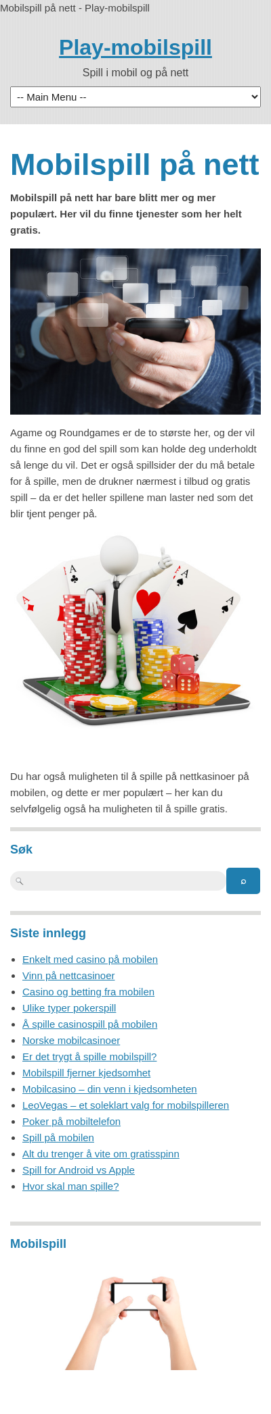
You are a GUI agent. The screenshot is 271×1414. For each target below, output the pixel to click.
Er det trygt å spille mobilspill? (89, 1056)
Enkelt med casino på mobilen (90, 959)
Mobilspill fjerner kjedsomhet (86, 1072)
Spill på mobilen (58, 1137)
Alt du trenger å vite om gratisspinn (101, 1153)
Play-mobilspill (135, 47)
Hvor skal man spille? (70, 1186)
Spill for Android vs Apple (78, 1170)
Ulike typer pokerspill (69, 1008)
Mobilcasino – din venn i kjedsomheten (109, 1089)
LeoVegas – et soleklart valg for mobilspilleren (125, 1105)
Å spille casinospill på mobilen (89, 1024)
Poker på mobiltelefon (71, 1121)
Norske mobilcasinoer (71, 1040)
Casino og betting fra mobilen (88, 991)
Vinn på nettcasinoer (68, 975)
